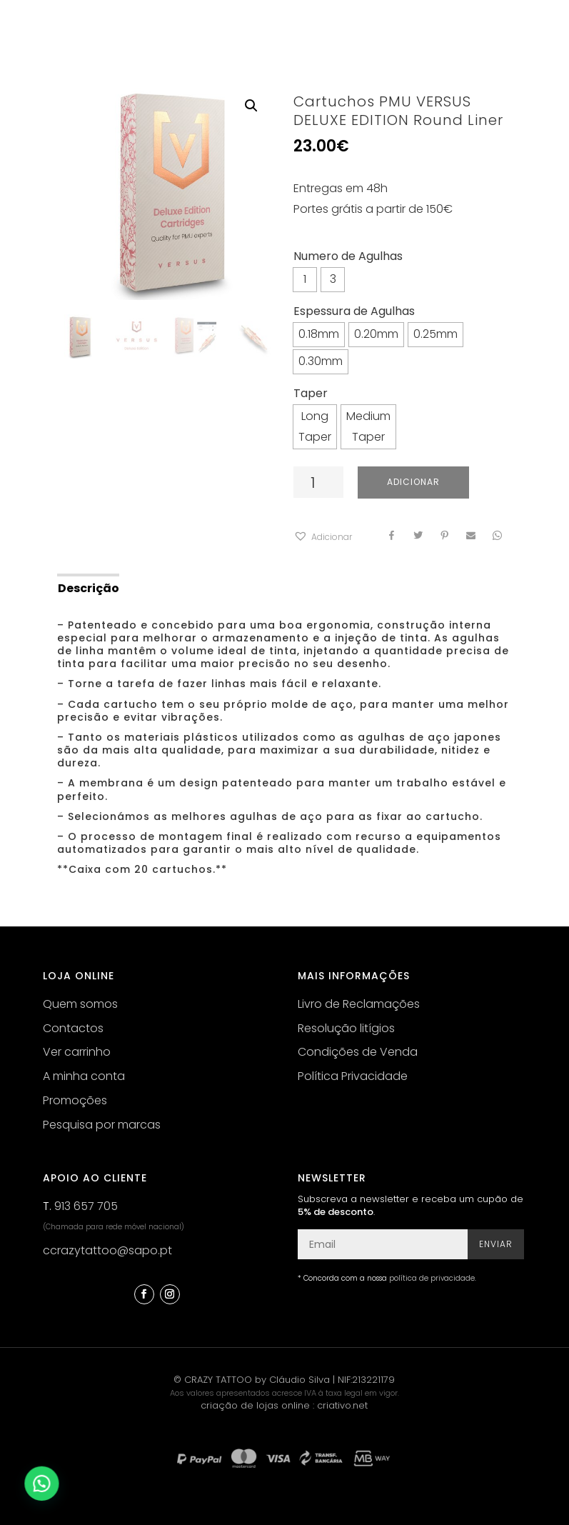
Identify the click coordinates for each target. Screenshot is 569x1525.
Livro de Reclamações (359, 1004)
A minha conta (84, 1076)
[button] (322, 537)
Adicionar (413, 482)
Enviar (496, 1244)
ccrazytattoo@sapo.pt (107, 1250)
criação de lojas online (255, 1405)
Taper (310, 393)
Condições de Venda (358, 1052)
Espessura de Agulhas (354, 311)
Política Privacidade (353, 1076)
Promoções (75, 1100)
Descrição (88, 588)
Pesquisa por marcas (102, 1124)
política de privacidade (432, 1278)
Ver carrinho (77, 1052)
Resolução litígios (346, 1028)
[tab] (87, 587)
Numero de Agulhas (348, 256)
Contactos (73, 1028)
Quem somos (80, 1004)
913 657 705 (86, 1206)
